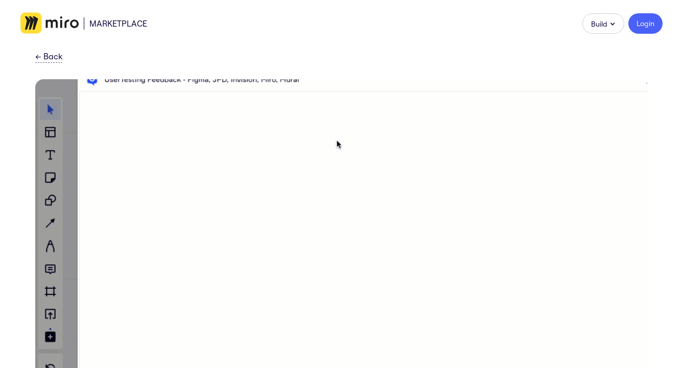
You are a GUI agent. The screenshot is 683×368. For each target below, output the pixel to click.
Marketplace (118, 23)
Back (48, 56)
